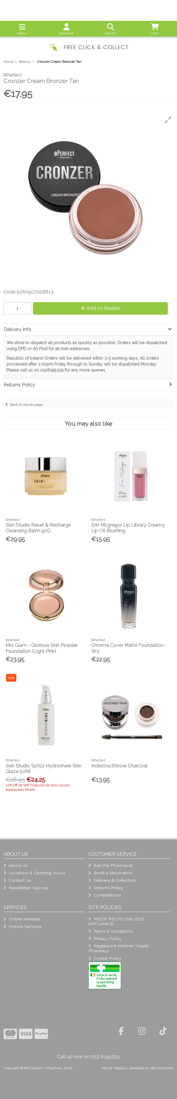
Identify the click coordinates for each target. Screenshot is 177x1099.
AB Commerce (161, 1068)
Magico (120, 1068)
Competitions (104, 895)
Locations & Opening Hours (34, 872)
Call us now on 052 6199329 (88, 1056)
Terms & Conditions (110, 931)
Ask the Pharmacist (110, 865)
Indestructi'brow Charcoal (119, 766)
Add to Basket (100, 308)
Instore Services (22, 926)
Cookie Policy (104, 958)
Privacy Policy (104, 938)
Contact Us (17, 880)
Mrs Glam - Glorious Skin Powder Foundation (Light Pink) (42, 648)
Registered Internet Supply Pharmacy (118, 948)
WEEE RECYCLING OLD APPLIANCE (116, 921)
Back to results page (26, 404)
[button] (168, 120)
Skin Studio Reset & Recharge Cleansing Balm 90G (38, 527)
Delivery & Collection (111, 880)
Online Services (22, 919)
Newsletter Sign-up (26, 887)
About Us (15, 865)
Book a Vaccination (110, 872)
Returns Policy (105, 887)
